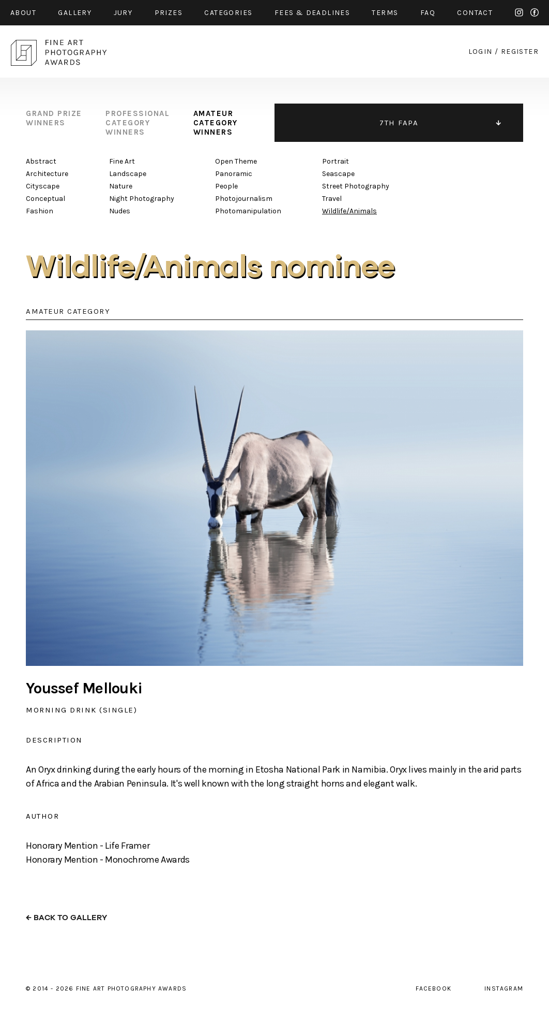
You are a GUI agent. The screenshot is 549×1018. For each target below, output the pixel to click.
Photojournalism (243, 198)
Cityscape (42, 186)
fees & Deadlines (312, 12)
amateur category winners (215, 123)
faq (427, 12)
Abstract (41, 161)
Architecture (47, 173)
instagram (519, 12)
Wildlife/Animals (349, 211)
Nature (120, 186)
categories (228, 12)
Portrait (335, 161)
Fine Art (122, 161)
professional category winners (137, 123)
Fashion (39, 211)
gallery (74, 12)
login (480, 51)
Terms (385, 12)
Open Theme (236, 161)
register (520, 51)
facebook (534, 12)
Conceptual (45, 198)
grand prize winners (54, 118)
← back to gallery (66, 918)
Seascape (338, 173)
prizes (168, 12)
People (226, 186)
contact (475, 12)
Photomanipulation (248, 211)
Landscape (127, 173)
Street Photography (355, 186)
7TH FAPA (398, 122)
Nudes (119, 211)
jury (123, 12)
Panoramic (233, 173)
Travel (332, 198)
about (23, 12)
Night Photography (141, 198)
